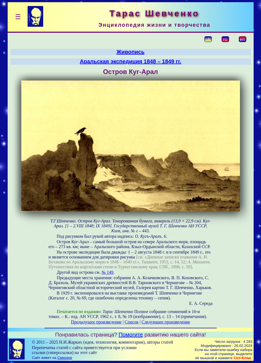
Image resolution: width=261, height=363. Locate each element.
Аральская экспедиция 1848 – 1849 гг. (130, 61)
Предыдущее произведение (96, 322)
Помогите (131, 335)
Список (132, 322)
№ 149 (107, 272)
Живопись (130, 52)
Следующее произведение (166, 322)
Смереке (64, 358)
